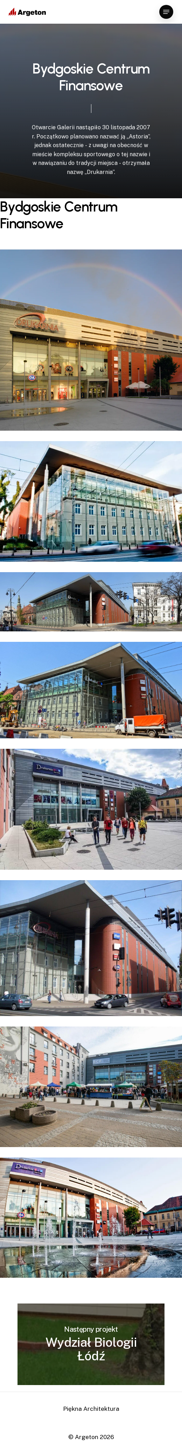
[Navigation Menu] (166, 11)
